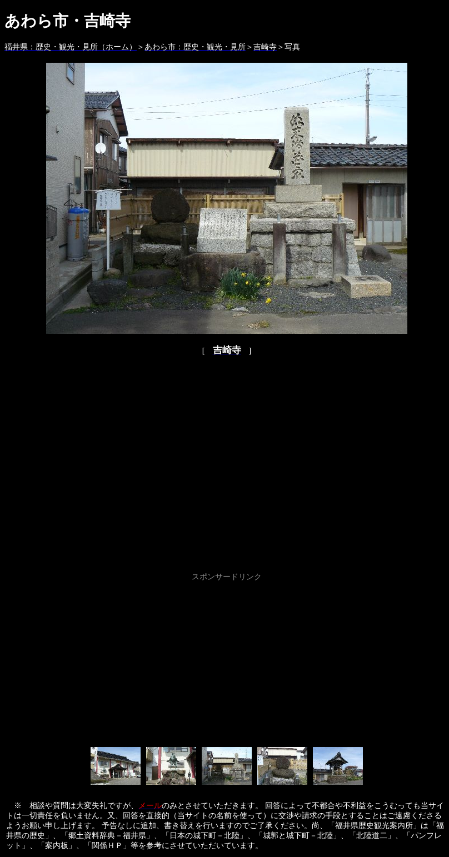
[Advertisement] (227, 662)
